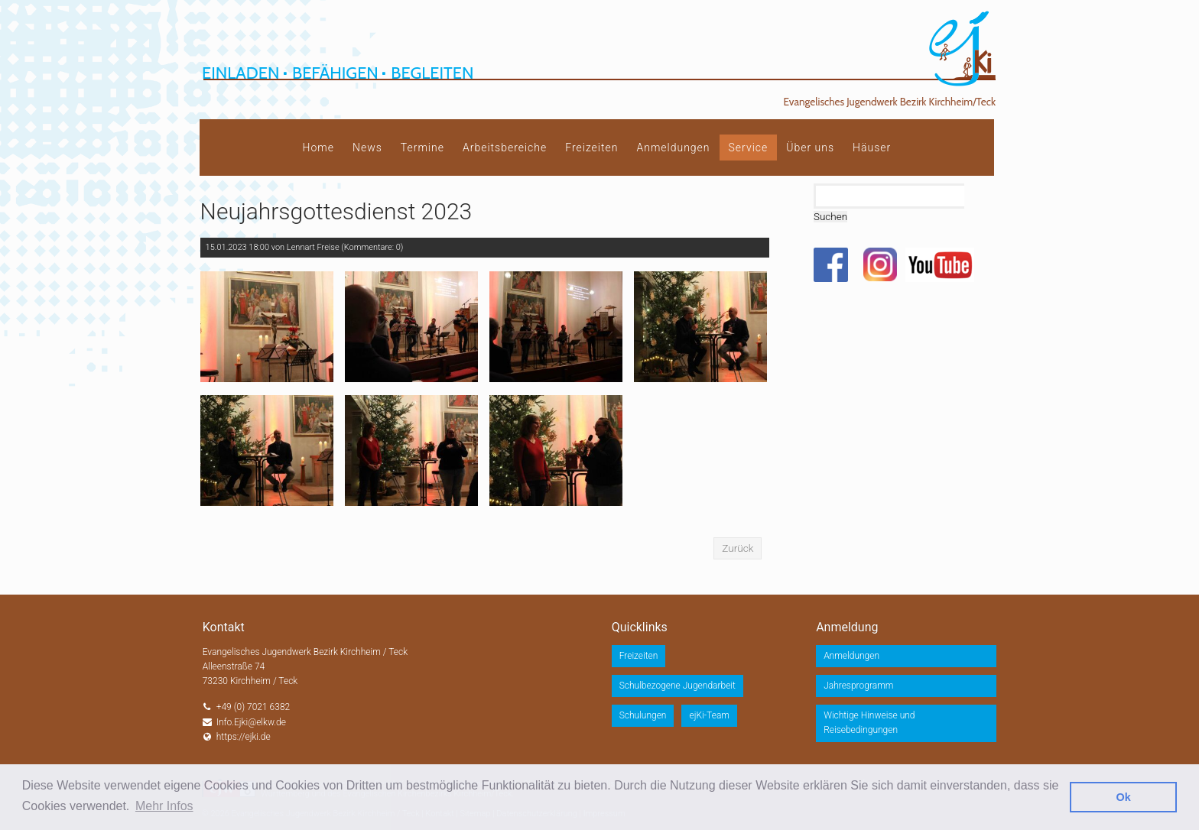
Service (748, 147)
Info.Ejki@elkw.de (251, 722)
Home (318, 147)
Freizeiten (591, 147)
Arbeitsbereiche (505, 147)
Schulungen (643, 715)
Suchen (830, 216)
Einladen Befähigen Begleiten (337, 73)
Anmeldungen (673, 147)
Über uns (810, 147)
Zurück (737, 548)
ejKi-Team (709, 715)
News (367, 147)
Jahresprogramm (858, 685)
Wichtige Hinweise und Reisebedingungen (869, 722)
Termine (422, 147)
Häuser (872, 147)
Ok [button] (1123, 797)
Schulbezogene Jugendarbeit (677, 685)
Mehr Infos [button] (164, 805)
